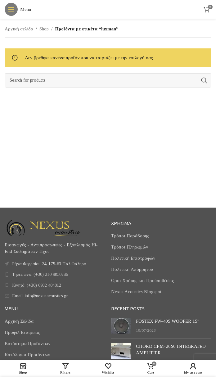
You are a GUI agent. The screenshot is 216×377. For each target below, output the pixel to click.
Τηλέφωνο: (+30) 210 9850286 (40, 274)
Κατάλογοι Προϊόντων (27, 354)
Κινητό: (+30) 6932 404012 (36, 285)
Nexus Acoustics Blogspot (136, 291)
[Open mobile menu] (18, 9)
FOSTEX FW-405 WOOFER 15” (168, 321)
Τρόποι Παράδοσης (130, 235)
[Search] (108, 80)
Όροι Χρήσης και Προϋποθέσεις (142, 280)
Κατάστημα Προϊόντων (28, 343)
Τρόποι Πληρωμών (129, 247)
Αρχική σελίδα (19, 28)
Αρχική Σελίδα (19, 321)
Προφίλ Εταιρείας (22, 332)
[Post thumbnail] (121, 326)
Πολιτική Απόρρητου (132, 269)
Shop (44, 28)
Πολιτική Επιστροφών (133, 258)
